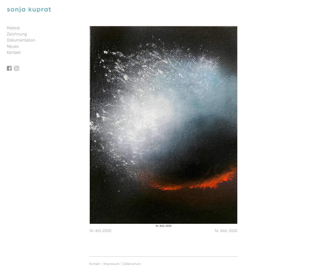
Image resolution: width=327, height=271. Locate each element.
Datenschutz (132, 264)
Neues (13, 46)
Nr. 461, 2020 (100, 231)
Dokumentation (21, 40)
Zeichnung (17, 34)
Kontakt (14, 52)
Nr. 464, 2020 (226, 231)
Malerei (13, 27)
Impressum (111, 264)
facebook (9, 64)
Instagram (16, 64)
